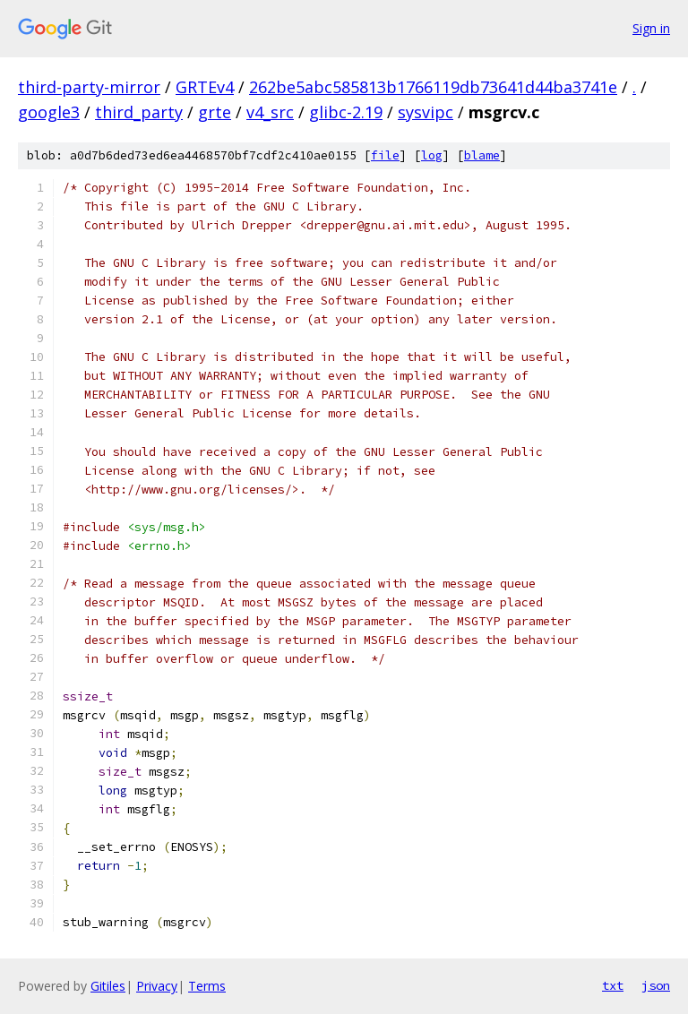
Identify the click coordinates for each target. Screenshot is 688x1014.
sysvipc (425, 112)
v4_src (270, 112)
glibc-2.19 (346, 112)
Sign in (651, 28)
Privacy (156, 985)
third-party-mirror (89, 87)
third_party (139, 112)
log (432, 155)
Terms (207, 985)
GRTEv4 (205, 87)
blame (482, 155)
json (655, 985)
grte (214, 112)
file (385, 155)
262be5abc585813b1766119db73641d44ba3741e (433, 87)
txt (613, 985)
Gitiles (107, 985)
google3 (49, 112)
